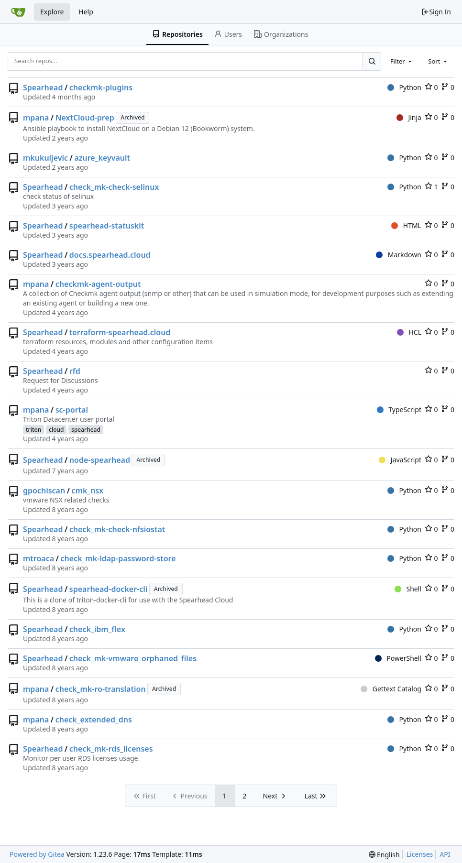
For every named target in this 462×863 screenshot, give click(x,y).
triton (33, 430)
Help (85, 11)
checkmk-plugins (100, 87)
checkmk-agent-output (98, 284)
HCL (409, 332)
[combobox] (402, 61)
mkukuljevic (45, 158)
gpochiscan (44, 490)
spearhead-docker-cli (108, 589)
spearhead (85, 430)
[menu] (384, 854)
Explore (52, 11)
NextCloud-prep (84, 117)
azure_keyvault (102, 158)
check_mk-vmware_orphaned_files (133, 658)
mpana (36, 117)
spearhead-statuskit (106, 225)
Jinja (408, 117)
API (445, 854)
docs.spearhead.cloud (110, 255)
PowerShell (398, 658)
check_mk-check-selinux (114, 187)
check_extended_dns (93, 719)
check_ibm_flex (97, 629)
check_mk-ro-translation (100, 689)
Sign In (436, 11)
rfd (74, 371)
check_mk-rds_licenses (111, 749)
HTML (406, 225)
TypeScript (399, 409)
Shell (408, 588)
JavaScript (400, 459)
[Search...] (372, 61)
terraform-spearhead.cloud (120, 332)
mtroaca (38, 558)
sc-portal (71, 410)
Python (404, 87)
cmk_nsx (88, 490)
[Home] (18, 12)
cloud (56, 430)
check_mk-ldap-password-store (118, 558)
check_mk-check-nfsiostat (117, 529)
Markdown (398, 254)
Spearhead (43, 87)
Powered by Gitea (37, 854)
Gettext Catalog (391, 688)
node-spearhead (99, 460)
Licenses (420, 854)
